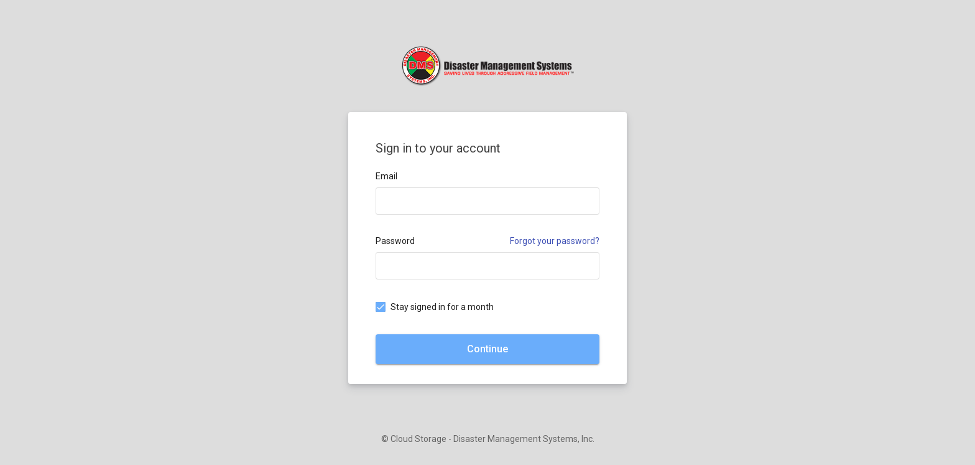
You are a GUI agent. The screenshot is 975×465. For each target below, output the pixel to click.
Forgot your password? (554, 241)
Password (395, 241)
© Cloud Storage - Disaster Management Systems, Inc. (487, 439)
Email (386, 176)
